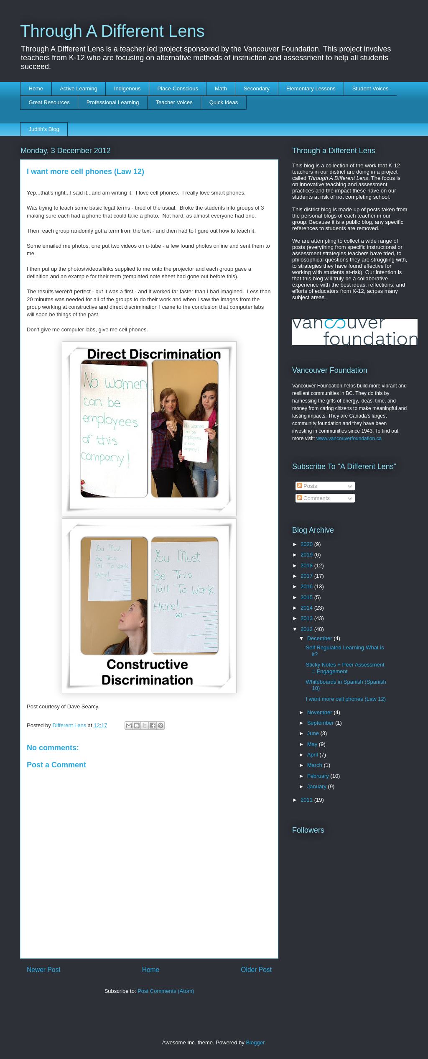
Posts (307, 486)
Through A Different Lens (112, 31)
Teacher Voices (174, 102)
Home (36, 88)
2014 (307, 608)
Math (221, 88)
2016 (307, 586)
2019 (307, 554)
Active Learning (78, 88)
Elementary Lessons (311, 88)
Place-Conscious (177, 88)
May (313, 744)
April (313, 754)
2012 (307, 629)
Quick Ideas (223, 102)
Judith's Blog (44, 129)
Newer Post (44, 969)
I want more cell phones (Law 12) (345, 699)
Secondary (257, 88)
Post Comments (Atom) (166, 991)
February (319, 776)
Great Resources (49, 102)
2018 (307, 565)
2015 (307, 597)
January (317, 786)
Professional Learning (113, 102)
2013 (307, 618)
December (320, 638)
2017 (307, 576)
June (314, 733)
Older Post (256, 969)
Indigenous (127, 88)
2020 (307, 544)
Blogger (255, 1042)
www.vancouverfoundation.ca (349, 438)
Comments (313, 498)
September (321, 723)
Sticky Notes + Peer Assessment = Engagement (345, 668)
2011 (307, 800)
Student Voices (370, 88)
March (315, 765)
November (320, 712)
